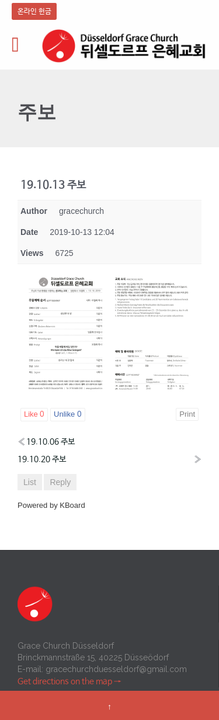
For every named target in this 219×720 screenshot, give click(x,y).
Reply (60, 482)
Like (34, 414)
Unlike (68, 414)
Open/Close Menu (22, 46)
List (29, 482)
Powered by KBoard (51, 505)
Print (187, 414)
